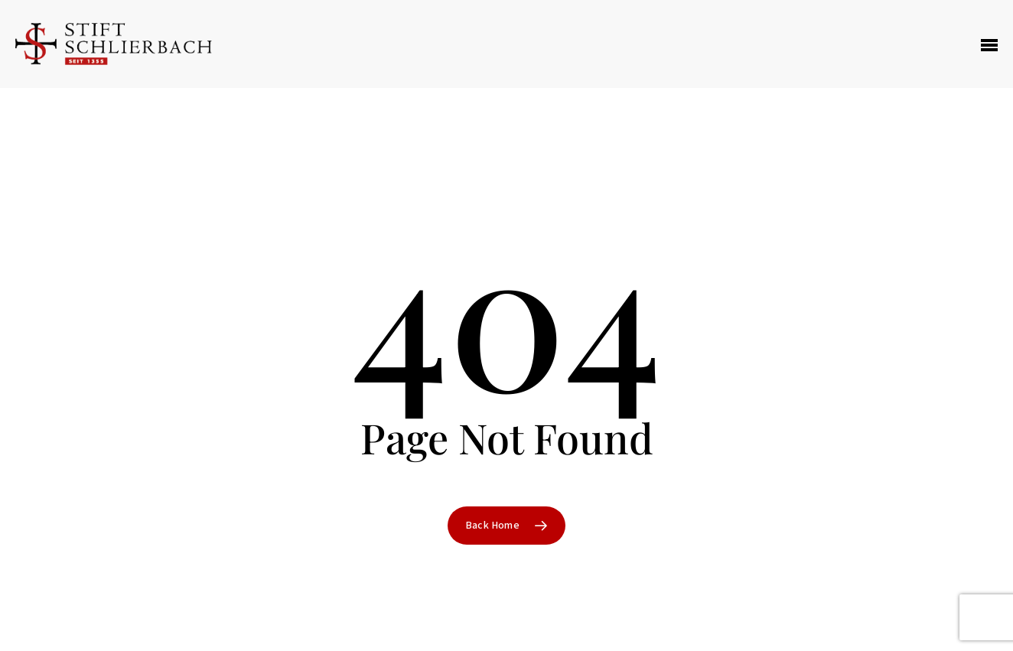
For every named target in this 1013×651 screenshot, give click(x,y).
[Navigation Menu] (989, 44)
